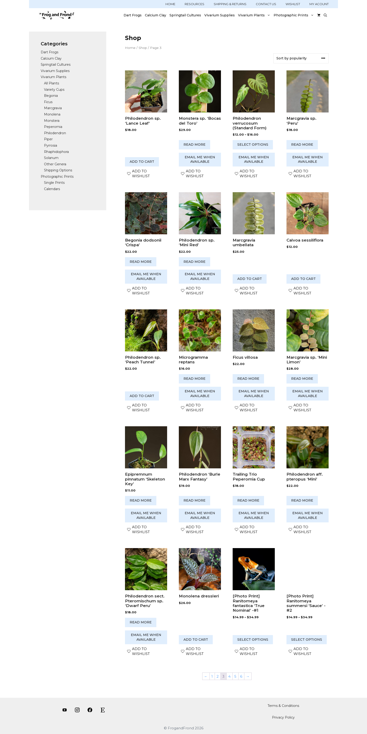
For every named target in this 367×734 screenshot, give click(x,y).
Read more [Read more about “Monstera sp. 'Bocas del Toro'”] (195, 144)
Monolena (52, 114)
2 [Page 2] (218, 676)
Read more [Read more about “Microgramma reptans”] (195, 378)
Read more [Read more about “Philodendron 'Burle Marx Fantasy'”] (195, 500)
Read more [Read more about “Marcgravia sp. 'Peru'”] (302, 144)
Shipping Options (58, 170)
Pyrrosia (50, 145)
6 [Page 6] (241, 676)
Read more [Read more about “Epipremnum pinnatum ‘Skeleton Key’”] (141, 500)
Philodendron (55, 133)
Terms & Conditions (283, 706)
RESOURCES (194, 4)
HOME (170, 4)
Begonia (51, 96)
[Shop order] (301, 58)
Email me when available (200, 159)
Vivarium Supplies (219, 15)
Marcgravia (53, 108)
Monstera (51, 121)
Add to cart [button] (142, 161)
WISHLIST (293, 4)
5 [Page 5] (235, 676)
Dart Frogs (133, 15)
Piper (48, 139)
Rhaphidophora (56, 152)
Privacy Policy (283, 717)
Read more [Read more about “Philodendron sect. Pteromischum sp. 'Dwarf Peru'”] (141, 622)
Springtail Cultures (185, 15)
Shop (143, 48)
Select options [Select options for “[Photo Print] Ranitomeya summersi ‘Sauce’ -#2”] (306, 639)
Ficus (48, 102)
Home (130, 48)
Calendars (52, 189)
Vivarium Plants (255, 15)
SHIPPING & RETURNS (230, 4)
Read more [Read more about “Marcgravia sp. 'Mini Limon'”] (302, 378)
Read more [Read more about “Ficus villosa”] (248, 378)
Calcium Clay (155, 15)
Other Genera (55, 164)
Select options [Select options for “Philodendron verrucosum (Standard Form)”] (252, 144)
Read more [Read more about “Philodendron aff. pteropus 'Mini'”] (302, 500)
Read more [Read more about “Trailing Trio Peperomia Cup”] (248, 500)
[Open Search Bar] (325, 15)
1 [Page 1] (212, 676)
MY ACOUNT (319, 4)
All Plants (51, 83)
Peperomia (53, 127)
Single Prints (54, 183)
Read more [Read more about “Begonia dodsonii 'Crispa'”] (141, 262)
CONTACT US (266, 4)
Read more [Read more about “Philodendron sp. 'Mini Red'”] (195, 262)
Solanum (51, 158)
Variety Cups (54, 89)
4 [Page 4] (229, 676)
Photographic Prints (295, 15)
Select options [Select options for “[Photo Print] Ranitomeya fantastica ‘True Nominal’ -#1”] (252, 639)
